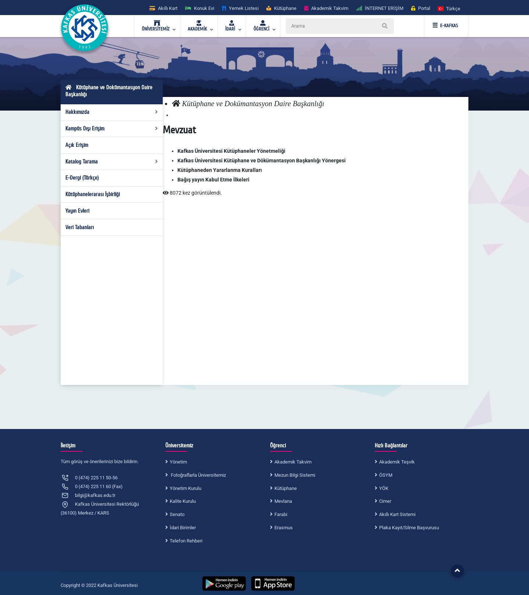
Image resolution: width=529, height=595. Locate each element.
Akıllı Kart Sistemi (397, 514)
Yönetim (178, 462)
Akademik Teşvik (397, 462)
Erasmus (283, 527)
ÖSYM (385, 475)
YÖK (383, 488)
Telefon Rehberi (186, 541)
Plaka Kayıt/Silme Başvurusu (409, 527)
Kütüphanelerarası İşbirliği (92, 194)
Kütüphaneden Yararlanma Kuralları (219, 170)
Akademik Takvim (293, 462)
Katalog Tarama (111, 161)
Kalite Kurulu (183, 501)
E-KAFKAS (445, 25)
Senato (177, 514)
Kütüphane (285, 488)
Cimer (385, 501)
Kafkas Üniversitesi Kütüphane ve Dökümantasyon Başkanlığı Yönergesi (261, 160)
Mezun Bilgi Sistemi (294, 475)
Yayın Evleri (77, 211)
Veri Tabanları (79, 227)
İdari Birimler (183, 527)
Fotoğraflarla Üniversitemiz (198, 475)
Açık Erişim (76, 145)
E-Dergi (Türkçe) (82, 177)
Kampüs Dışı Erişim (111, 128)
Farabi (280, 514)
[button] (449, 8)
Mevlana (283, 501)
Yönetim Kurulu (185, 488)
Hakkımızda (111, 112)
